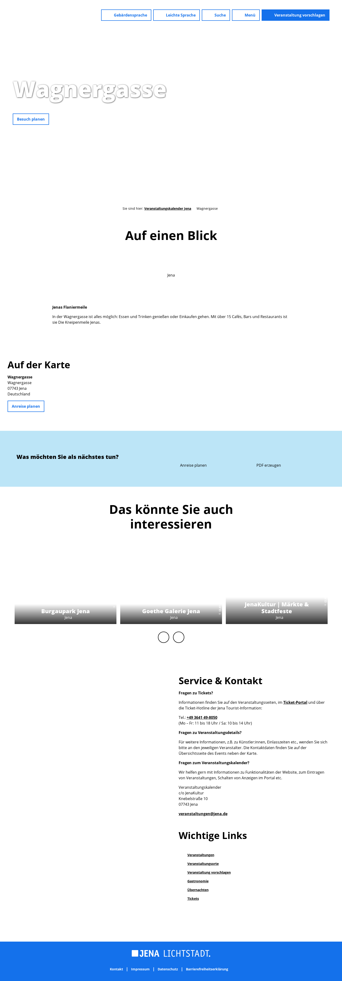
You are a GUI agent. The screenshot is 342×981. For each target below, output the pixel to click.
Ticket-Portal (295, 702)
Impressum (140, 969)
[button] (126, 15)
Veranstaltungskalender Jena (167, 208)
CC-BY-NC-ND (113, 597)
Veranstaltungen (200, 855)
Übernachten (198, 890)
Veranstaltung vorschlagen (209, 872)
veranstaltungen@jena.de (203, 813)
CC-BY (339, 116)
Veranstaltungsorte (203, 863)
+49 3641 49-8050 (202, 717)
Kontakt (116, 969)
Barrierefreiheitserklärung (207, 969)
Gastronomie (198, 881)
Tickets (193, 898)
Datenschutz (168, 969)
